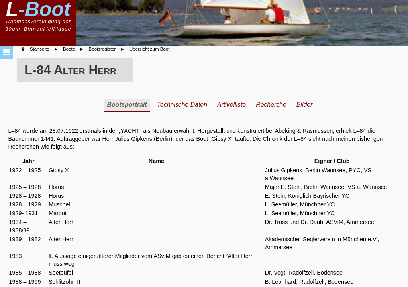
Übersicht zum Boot (149, 49)
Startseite (39, 49)
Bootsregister (102, 49)
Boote (69, 49)
